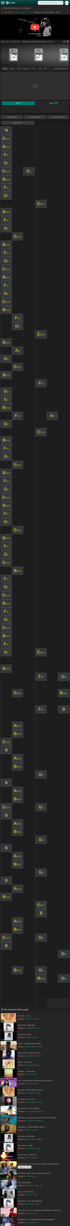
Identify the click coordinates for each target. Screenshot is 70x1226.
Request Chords (24, 1167)
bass (40, 68)
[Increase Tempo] (18, 41)
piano (12, 68)
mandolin (26, 68)
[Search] (61, 3)
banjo (33, 68)
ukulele (19, 68)
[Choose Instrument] (45, 68)
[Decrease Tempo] (2, 41)
